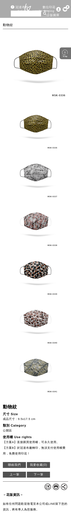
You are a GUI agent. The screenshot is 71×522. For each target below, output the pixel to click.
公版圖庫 (53, 17)
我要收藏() (38, 464)
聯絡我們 (14, 464)
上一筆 (14, 474)
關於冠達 (22, 25)
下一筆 (38, 474)
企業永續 (52, 25)
